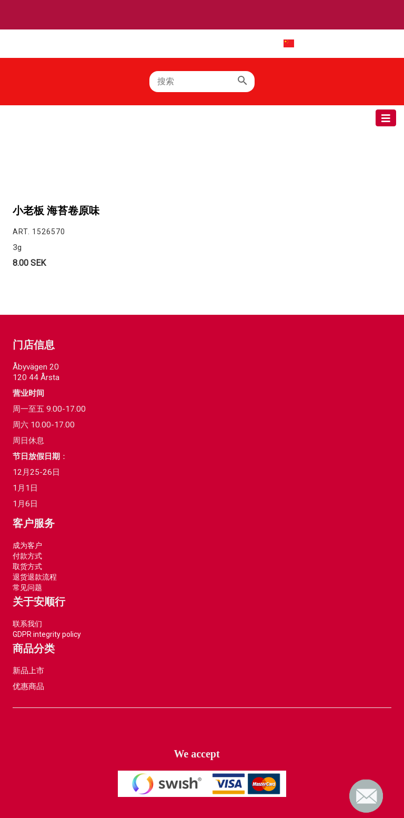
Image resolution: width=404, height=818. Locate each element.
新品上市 (28, 670)
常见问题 (27, 587)
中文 (280, 43)
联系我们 (27, 624)
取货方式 (27, 566)
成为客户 (27, 545)
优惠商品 (28, 686)
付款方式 (27, 556)
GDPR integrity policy (47, 634)
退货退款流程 (35, 577)
